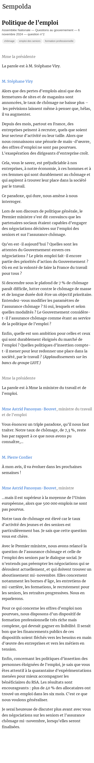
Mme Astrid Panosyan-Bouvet (29, 409)
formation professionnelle (59, 41)
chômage (9, 41)
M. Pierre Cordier (17, 457)
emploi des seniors (29, 41)
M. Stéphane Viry (17, 81)
